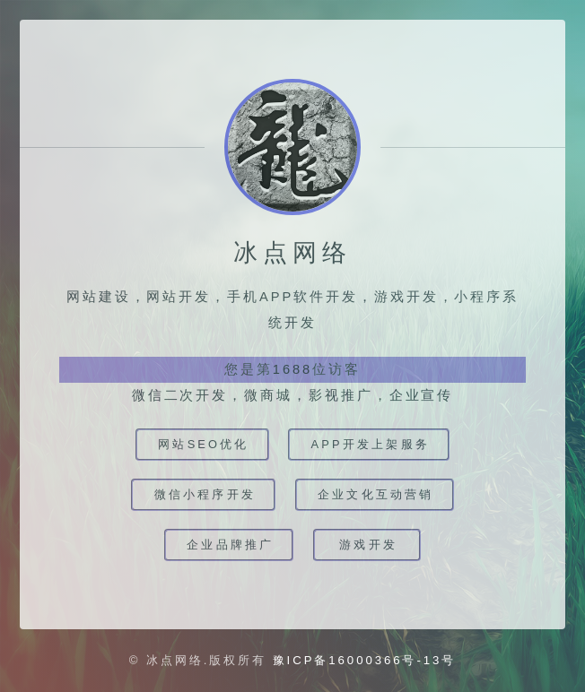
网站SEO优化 (203, 444)
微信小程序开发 (205, 494)
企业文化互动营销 (376, 494)
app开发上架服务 (370, 444)
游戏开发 (368, 544)
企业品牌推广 (230, 544)
